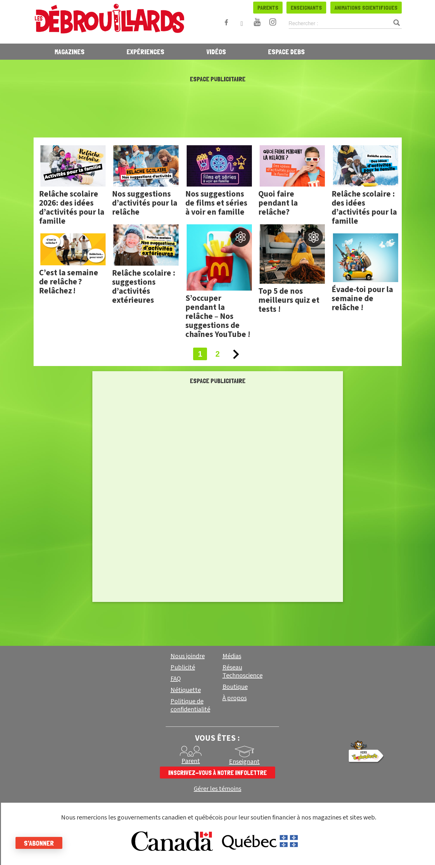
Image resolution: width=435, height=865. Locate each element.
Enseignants (306, 7)
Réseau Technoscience (243, 671)
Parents (267, 7)
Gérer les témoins (217, 789)
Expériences (145, 51)
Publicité (183, 667)
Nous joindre (188, 656)
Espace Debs (286, 51)
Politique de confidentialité (190, 705)
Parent (190, 761)
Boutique (235, 686)
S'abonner (40, 843)
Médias (232, 656)
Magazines (70, 51)
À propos (235, 698)
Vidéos (216, 51)
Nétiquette (186, 690)
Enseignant (244, 761)
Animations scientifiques (366, 7)
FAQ (176, 678)
